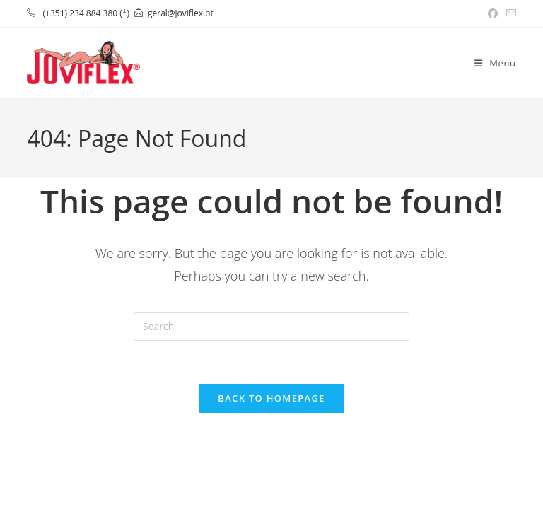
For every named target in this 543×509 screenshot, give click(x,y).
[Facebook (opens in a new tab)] (493, 13)
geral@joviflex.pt (181, 13)
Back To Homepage (271, 398)
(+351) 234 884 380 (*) (86, 13)
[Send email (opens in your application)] (509, 13)
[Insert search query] (271, 326)
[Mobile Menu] (495, 63)
